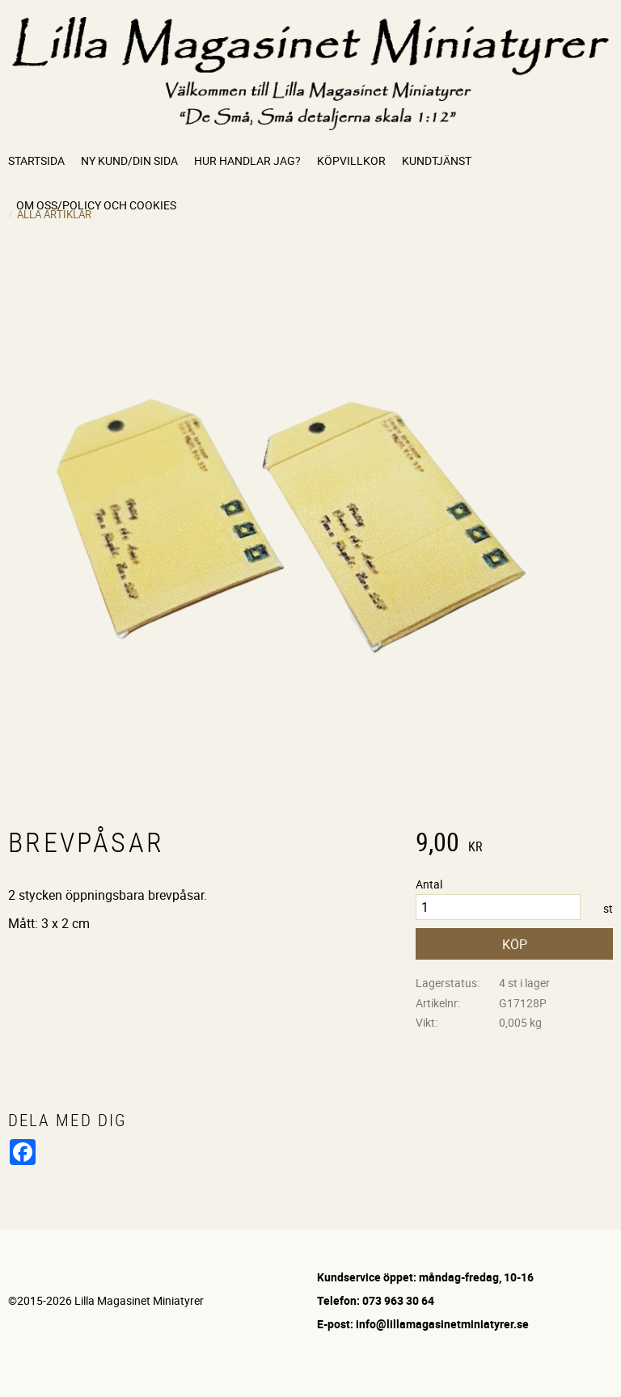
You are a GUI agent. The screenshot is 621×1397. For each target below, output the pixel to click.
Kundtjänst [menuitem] (436, 160)
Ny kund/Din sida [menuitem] (129, 160)
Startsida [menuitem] (36, 160)
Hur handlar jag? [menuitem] (247, 160)
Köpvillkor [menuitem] (351, 160)
